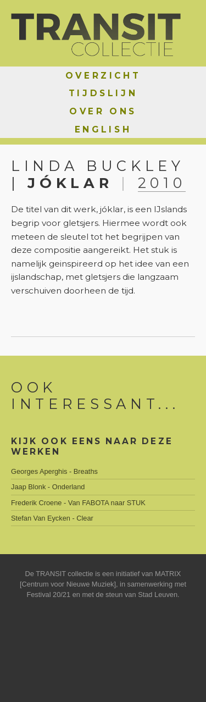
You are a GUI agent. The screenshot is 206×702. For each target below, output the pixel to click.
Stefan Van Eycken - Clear (52, 518)
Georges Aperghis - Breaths (54, 471)
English (103, 129)
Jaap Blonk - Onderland (48, 487)
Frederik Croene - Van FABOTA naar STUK (78, 503)
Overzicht (103, 75)
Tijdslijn (103, 93)
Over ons (103, 111)
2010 (162, 182)
